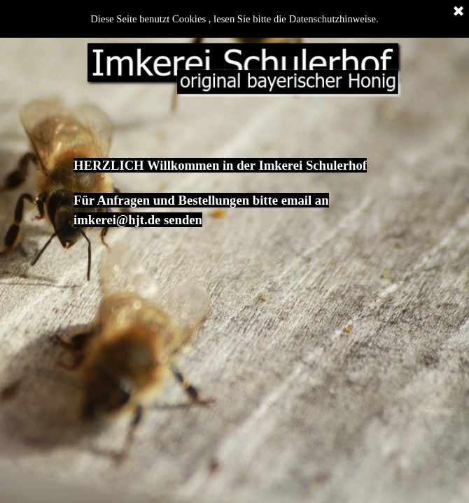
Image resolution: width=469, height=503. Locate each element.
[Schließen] (458, 11)
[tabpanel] (235, 179)
